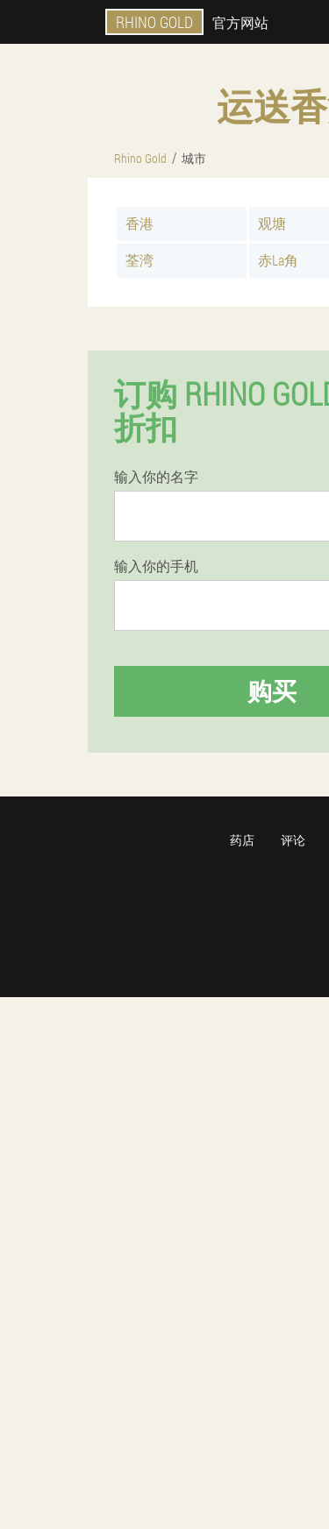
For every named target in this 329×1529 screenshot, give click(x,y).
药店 (242, 840)
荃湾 (139, 260)
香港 (139, 223)
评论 (293, 840)
